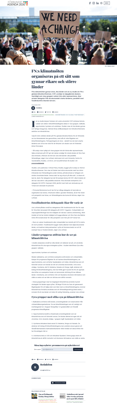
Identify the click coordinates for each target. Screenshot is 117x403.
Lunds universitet (38, 116)
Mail (34, 112)
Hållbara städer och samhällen (47, 401)
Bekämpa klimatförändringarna (43, 115)
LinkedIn (55, 112)
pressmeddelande (38, 163)
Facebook (40, 112)
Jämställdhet (52, 400)
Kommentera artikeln (58, 382)
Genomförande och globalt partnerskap (69, 115)
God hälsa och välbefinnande (45, 399)
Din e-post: (37, 349)
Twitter (48, 112)
